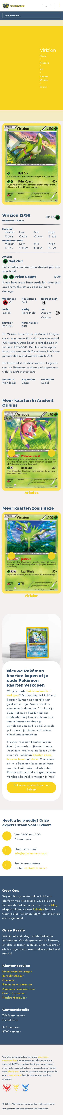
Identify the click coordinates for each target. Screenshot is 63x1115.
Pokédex (38, 909)
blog (54, 905)
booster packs (42, 755)
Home (43, 56)
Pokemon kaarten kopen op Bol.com (32, 787)
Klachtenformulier (14, 997)
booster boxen (16, 759)
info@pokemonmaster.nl (30, 853)
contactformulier (35, 868)
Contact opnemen (14, 993)
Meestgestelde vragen (17, 971)
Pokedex (44, 63)
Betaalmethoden (13, 976)
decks (34, 759)
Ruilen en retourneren (17, 984)
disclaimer (13, 1072)
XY (41, 70)
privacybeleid (14, 1075)
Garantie (8, 980)
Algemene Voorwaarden (18, 989)
